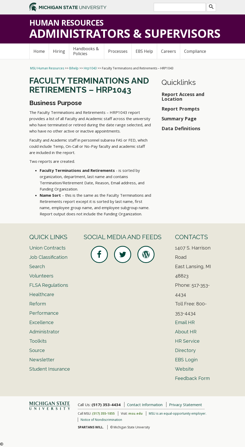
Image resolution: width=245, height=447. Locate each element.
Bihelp (74, 68)
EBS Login (186, 359)
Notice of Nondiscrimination (101, 419)
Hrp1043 (90, 68)
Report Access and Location (183, 96)
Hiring (59, 51)
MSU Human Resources (47, 68)
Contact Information (145, 404)
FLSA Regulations (48, 285)
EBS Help (144, 51)
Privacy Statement (185, 404)
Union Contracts (47, 248)
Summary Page (179, 118)
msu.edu (135, 413)
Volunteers (41, 276)
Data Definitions (181, 128)
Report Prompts (180, 109)
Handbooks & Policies (86, 51)
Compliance (195, 51)
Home (39, 51)
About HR (186, 331)
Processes (118, 51)
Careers (168, 51)
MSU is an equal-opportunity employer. (177, 413)
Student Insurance (49, 369)
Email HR (185, 322)
